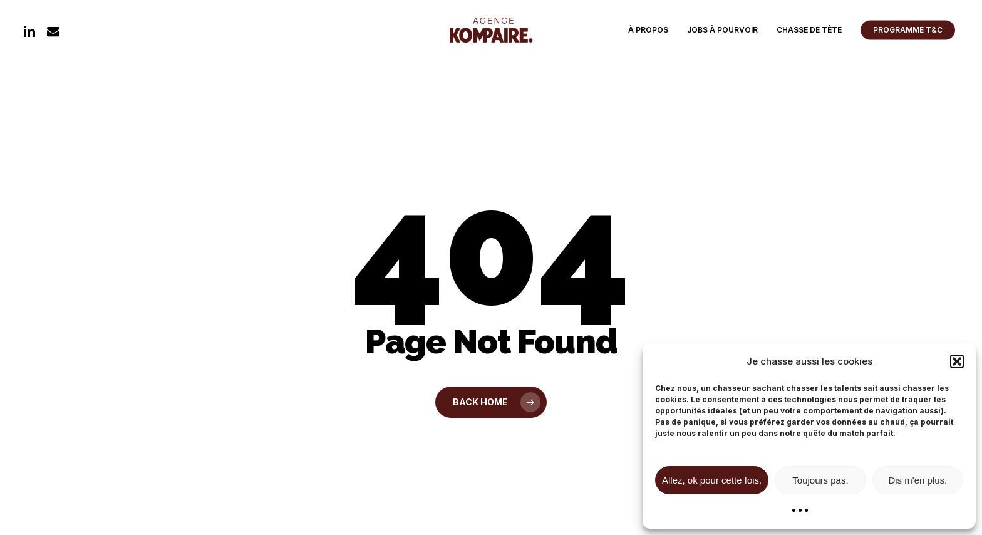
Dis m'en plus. (917, 480)
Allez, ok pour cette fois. (712, 480)
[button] (957, 361)
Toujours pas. (820, 480)
